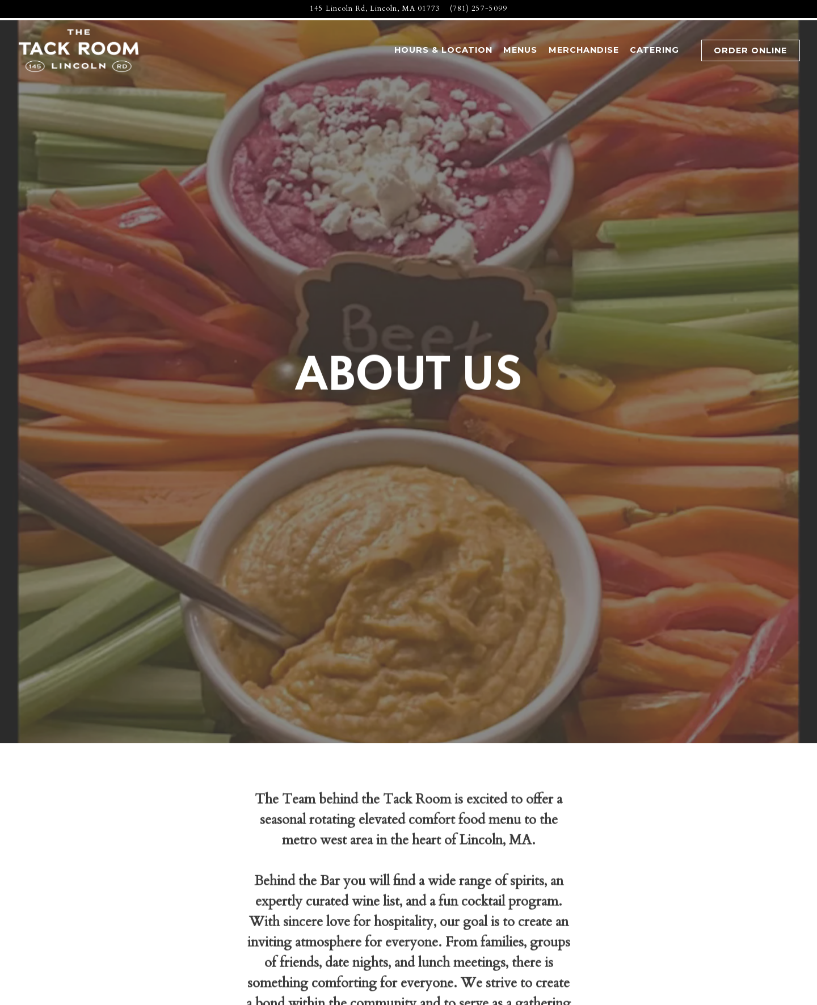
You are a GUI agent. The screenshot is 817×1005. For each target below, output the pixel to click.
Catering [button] (654, 50)
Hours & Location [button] (443, 50)
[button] (690, 51)
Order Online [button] (750, 50)
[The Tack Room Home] (79, 50)
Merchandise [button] (584, 50)
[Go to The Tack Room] (375, 8)
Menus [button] (520, 50)
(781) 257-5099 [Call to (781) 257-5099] (478, 8)
